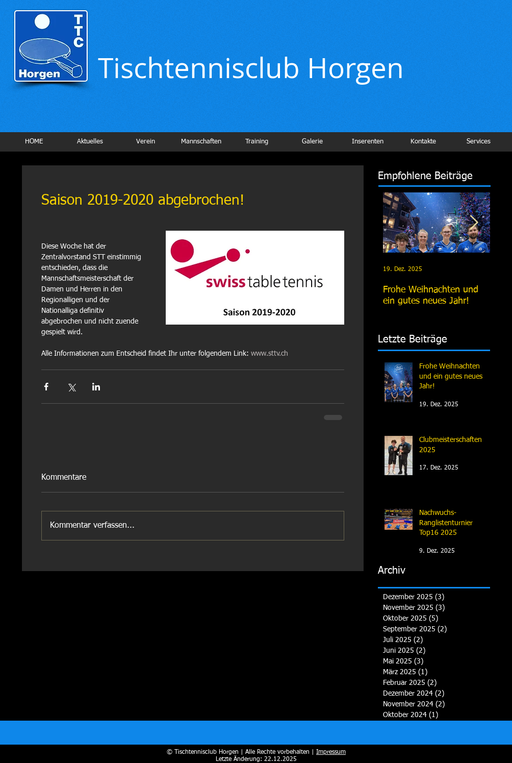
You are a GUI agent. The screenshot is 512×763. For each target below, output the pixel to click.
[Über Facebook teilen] (46, 386)
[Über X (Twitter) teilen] (71, 386)
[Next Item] (473, 223)
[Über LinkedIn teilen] (96, 386)
